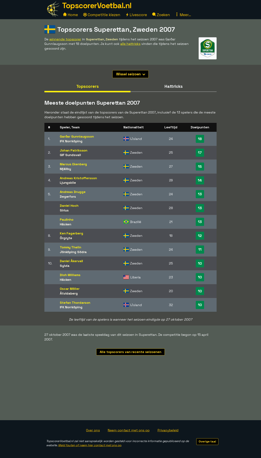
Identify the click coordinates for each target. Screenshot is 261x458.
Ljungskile (68, 182)
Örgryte (66, 238)
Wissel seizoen (130, 74)
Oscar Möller (70, 289)
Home (70, 14)
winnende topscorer (65, 39)
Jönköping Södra (73, 252)
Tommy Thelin (70, 247)
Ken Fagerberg (71, 233)
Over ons (93, 430)
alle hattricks (130, 44)
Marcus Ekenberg (73, 164)
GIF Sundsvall (70, 155)
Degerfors (68, 196)
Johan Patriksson (73, 150)
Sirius (64, 210)
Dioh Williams (70, 275)
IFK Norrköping (71, 141)
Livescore (136, 14)
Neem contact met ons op (129, 430)
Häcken (65, 224)
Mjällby (65, 169)
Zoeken (161, 14)
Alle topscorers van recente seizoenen (130, 352)
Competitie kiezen (101, 14)
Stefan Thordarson (75, 303)
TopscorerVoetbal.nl (96, 5)
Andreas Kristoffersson (78, 178)
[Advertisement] (130, 393)
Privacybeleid (168, 430)
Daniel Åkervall (71, 261)
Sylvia (64, 266)
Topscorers (87, 86)
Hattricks (173, 86)
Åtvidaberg (69, 293)
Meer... (183, 14)
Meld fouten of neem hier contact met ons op (89, 445)
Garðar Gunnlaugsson (77, 136)
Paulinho (66, 219)
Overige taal (207, 441)
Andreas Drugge (73, 192)
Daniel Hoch (69, 205)
